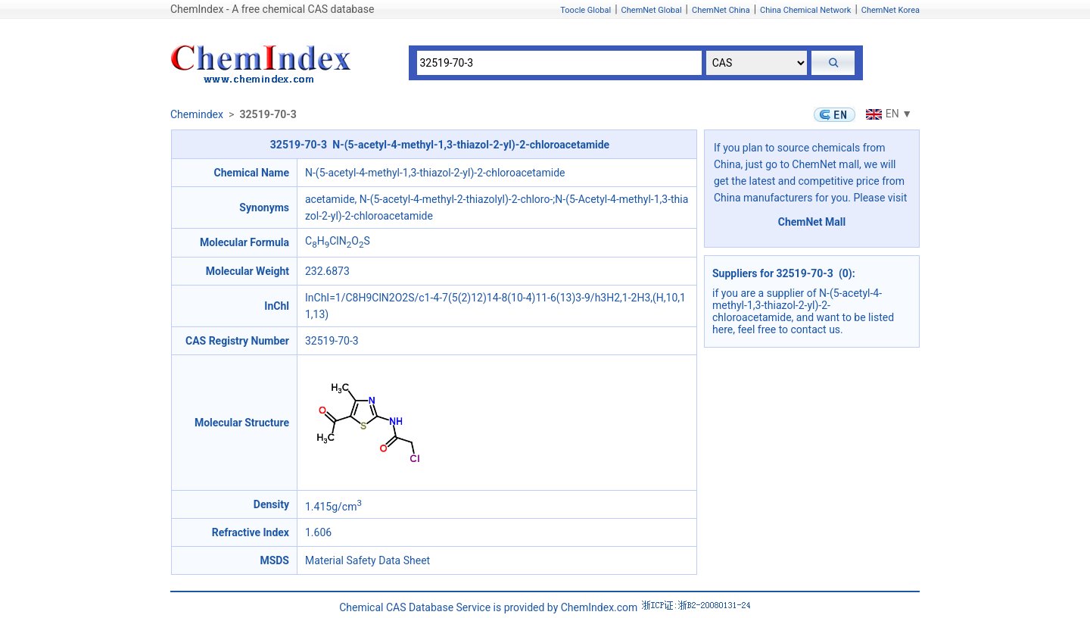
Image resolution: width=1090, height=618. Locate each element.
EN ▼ (887, 114)
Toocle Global (585, 10)
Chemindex (196, 114)
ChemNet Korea (890, 10)
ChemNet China (721, 10)
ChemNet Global (651, 10)
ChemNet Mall (812, 222)
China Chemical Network (805, 10)
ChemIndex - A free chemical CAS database (272, 9)
